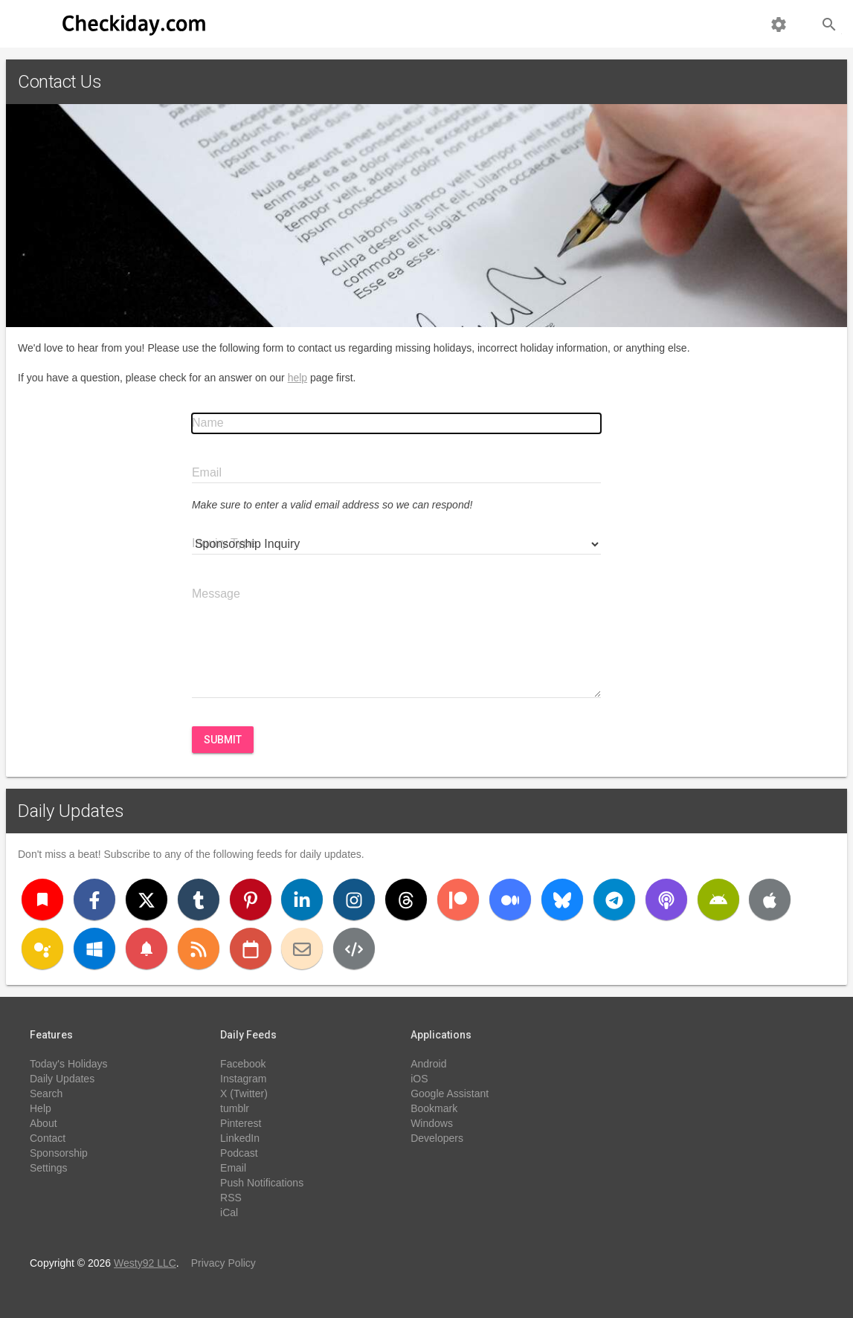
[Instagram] (354, 899)
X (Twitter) (244, 1093)
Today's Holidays (69, 1064)
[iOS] (770, 899)
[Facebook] (94, 899)
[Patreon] (458, 899)
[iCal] (250, 948)
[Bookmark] (42, 899)
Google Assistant (450, 1093)
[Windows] (94, 948)
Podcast (239, 1153)
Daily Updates (71, 811)
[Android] (718, 899)
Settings (49, 1168)
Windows (432, 1123)
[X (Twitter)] (146, 899)
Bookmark (434, 1108)
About (43, 1123)
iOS (419, 1079)
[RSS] (198, 948)
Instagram (243, 1079)
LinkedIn (240, 1138)
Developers (437, 1138)
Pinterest (240, 1123)
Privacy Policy (223, 1263)
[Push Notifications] (146, 948)
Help (40, 1108)
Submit (223, 740)
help (297, 378)
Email (233, 1168)
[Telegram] (614, 899)
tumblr (234, 1108)
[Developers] (354, 948)
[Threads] (406, 899)
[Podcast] (666, 899)
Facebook (242, 1064)
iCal (229, 1212)
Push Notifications (261, 1183)
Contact (47, 1138)
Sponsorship (59, 1153)
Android (428, 1064)
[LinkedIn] (302, 899)
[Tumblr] (198, 899)
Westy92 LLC (145, 1263)
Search (46, 1093)
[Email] (302, 948)
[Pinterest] (250, 899)
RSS (231, 1198)
